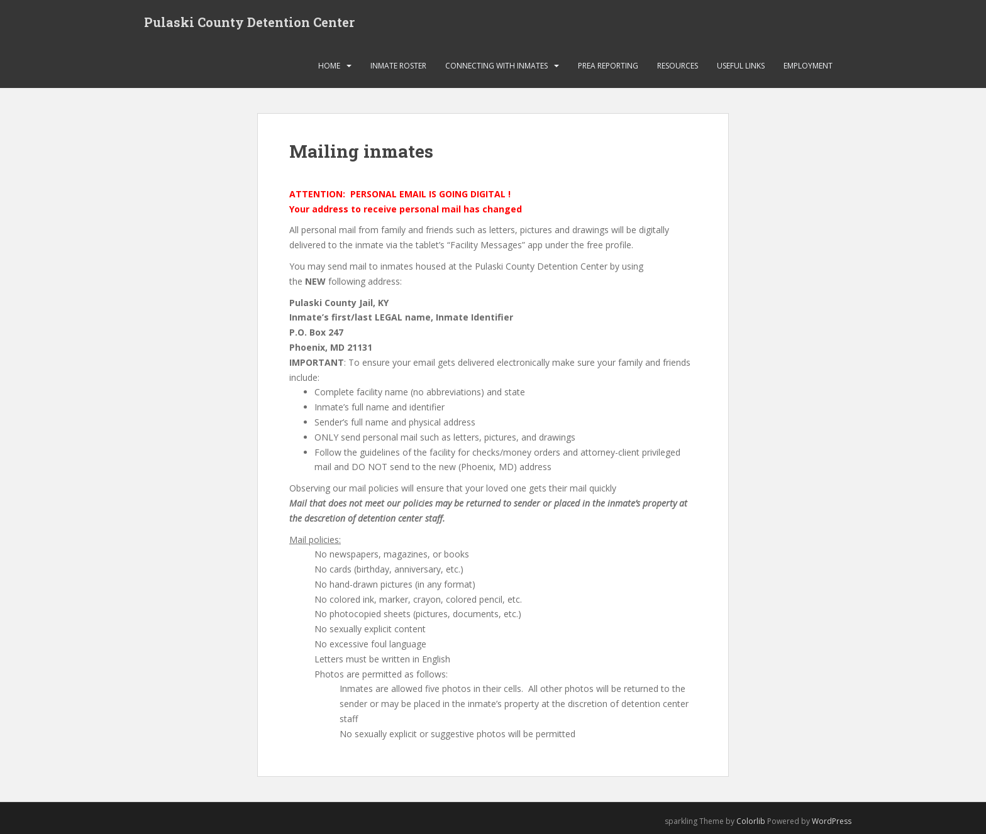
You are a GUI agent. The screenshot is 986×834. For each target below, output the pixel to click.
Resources (677, 65)
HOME (329, 65)
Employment (808, 65)
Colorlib (750, 821)
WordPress (831, 821)
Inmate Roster (398, 65)
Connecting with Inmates (496, 65)
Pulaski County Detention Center (249, 22)
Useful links (741, 65)
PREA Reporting (608, 65)
